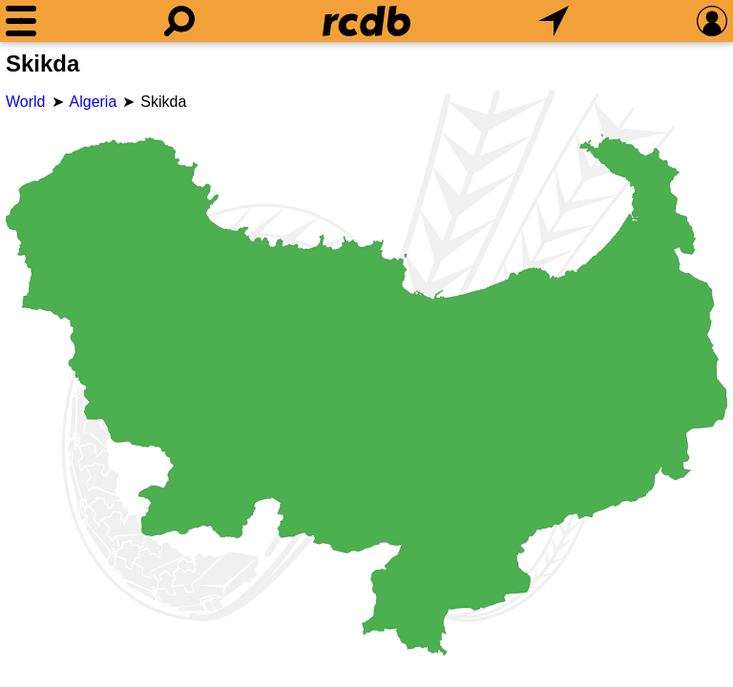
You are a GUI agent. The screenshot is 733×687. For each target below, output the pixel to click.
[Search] (179, 21)
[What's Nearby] (553, 21)
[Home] (366, 21)
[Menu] (21, 21)
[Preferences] (712, 21)
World (26, 102)
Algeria (93, 102)
